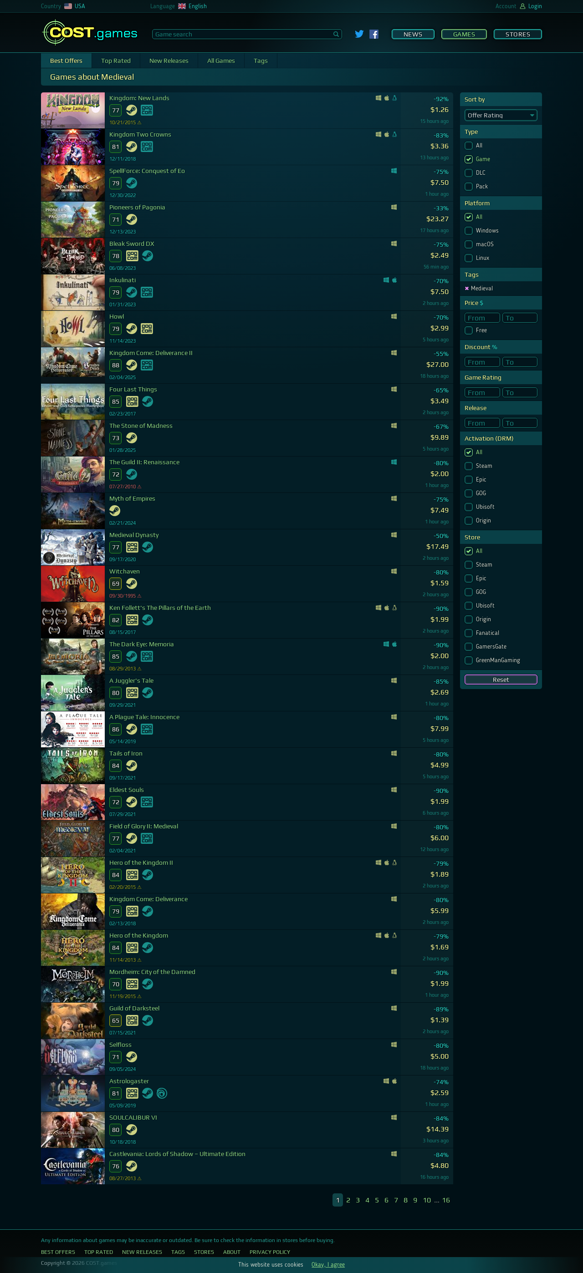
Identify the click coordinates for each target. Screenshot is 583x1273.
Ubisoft (486, 507)
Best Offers (66, 60)
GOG (482, 493)
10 (427, 1200)
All (480, 145)
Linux (483, 258)
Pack (483, 186)
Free (482, 330)
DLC (481, 173)
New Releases (169, 60)
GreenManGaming (499, 660)
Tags (261, 60)
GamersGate (492, 647)
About (231, 1252)
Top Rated (116, 60)
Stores (518, 34)
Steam (485, 466)
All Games (221, 60)
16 (446, 1200)
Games (464, 34)
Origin (484, 520)
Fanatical (488, 633)
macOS (486, 244)
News (413, 34)
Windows (488, 231)
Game (484, 159)
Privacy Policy (270, 1252)
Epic (482, 480)
